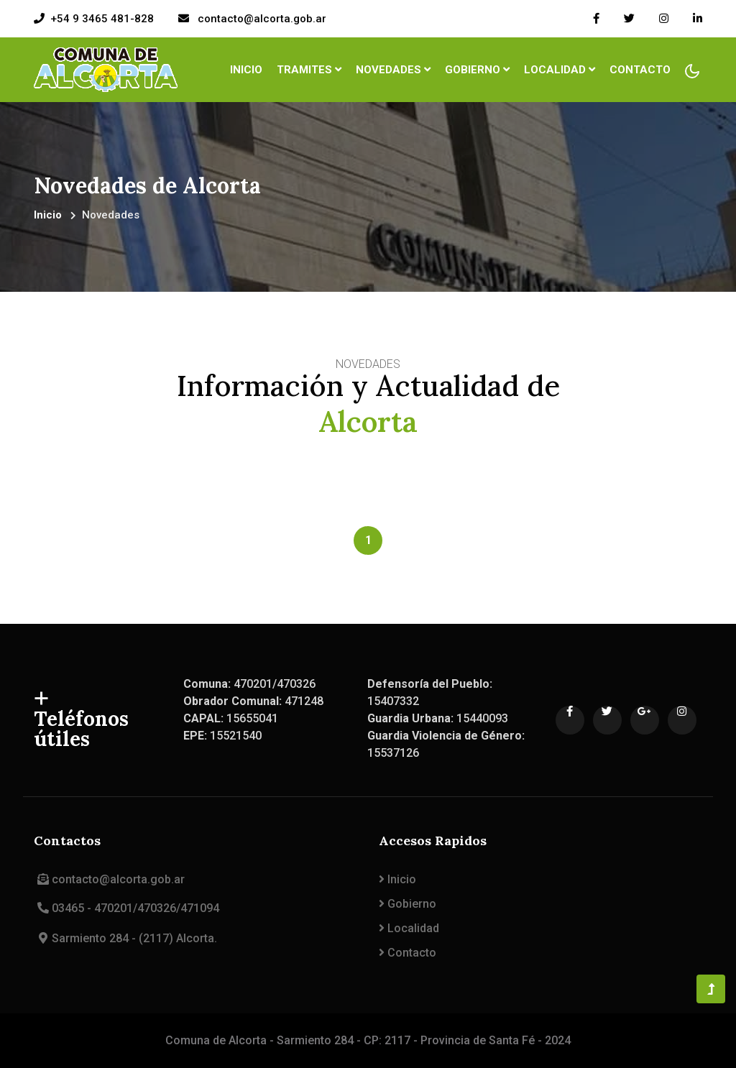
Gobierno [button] (477, 69)
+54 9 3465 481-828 (102, 18)
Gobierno (407, 904)
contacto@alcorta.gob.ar (260, 18)
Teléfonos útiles (81, 720)
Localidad (409, 928)
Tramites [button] (309, 69)
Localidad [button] (559, 69)
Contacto (640, 69)
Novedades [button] (393, 69)
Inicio (248, 68)
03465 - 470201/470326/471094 (126, 908)
